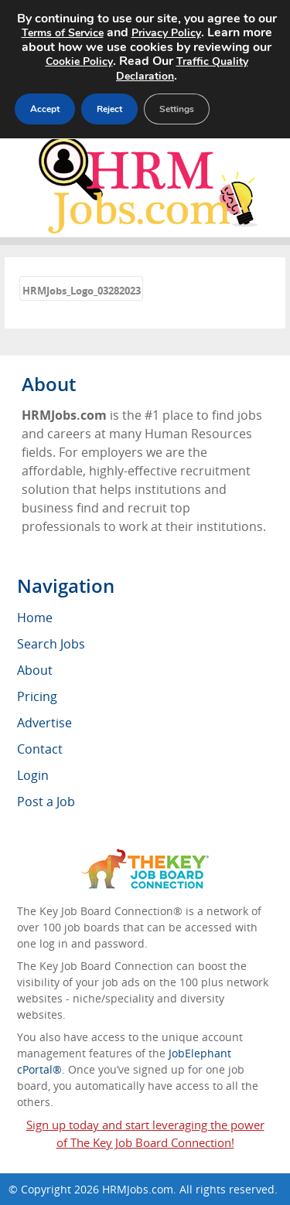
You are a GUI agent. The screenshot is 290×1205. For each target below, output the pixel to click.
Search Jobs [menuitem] (51, 643)
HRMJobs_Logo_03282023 (81, 291)
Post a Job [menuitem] (46, 801)
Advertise (44, 722)
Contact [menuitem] (40, 748)
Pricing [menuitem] (37, 696)
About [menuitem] (35, 670)
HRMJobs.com (137, 1189)
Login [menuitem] (33, 775)
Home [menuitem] (35, 617)
